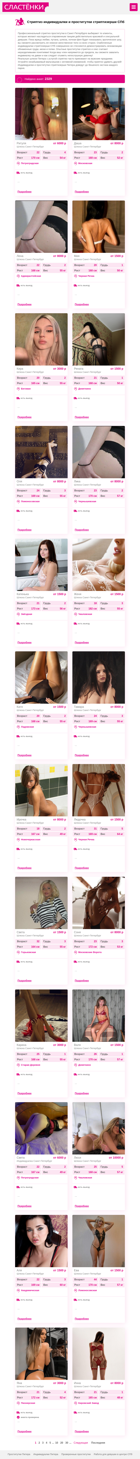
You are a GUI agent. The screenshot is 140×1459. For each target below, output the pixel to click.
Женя (77, 594)
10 (56, 1442)
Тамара (79, 706)
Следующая (81, 1442)
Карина (21, 1045)
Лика (77, 481)
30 (66, 1442)
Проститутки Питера (19, 1454)
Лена (20, 256)
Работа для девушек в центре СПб (113, 1454)
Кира (20, 368)
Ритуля (21, 143)
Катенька (23, 594)
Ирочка (21, 819)
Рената (78, 368)
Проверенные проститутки (76, 1454)
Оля (19, 481)
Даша (77, 143)
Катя (20, 706)
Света (21, 932)
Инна (77, 1383)
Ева (76, 1270)
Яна (19, 1383)
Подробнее (25, 191)
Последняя (98, 1442)
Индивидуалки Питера (45, 1454)
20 (61, 1442)
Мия (77, 256)
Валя (77, 1045)
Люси (77, 1157)
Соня (77, 932)
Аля (19, 1270)
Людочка (80, 819)
